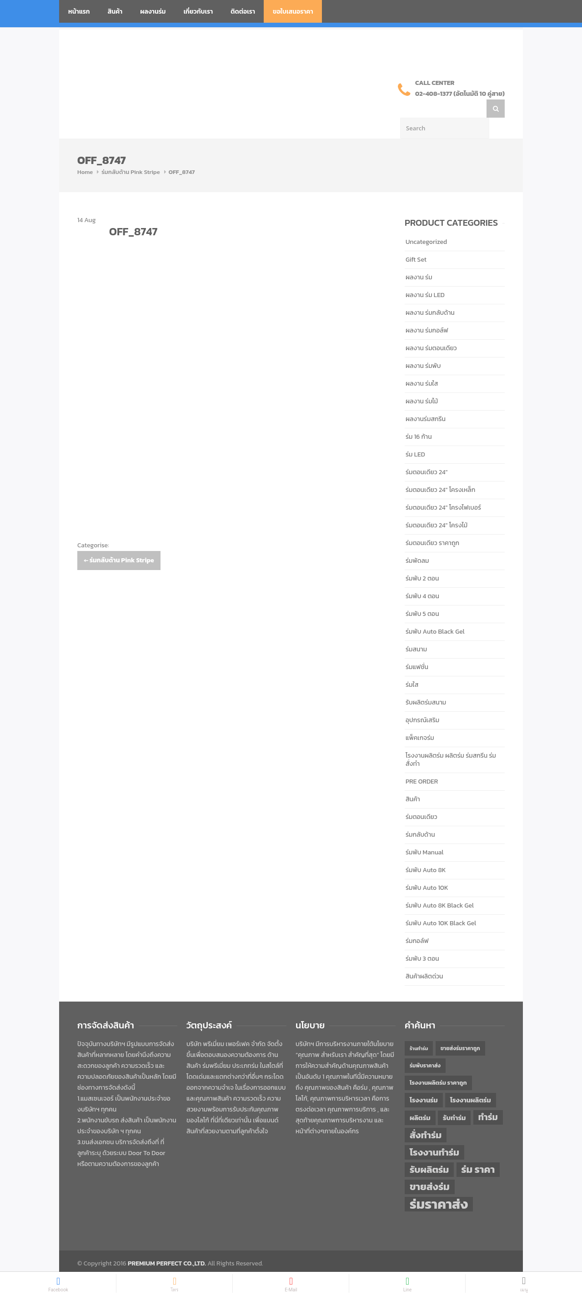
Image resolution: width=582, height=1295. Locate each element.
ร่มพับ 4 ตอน (422, 578)
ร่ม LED (415, 436)
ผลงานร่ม (153, 11)
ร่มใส (412, 666)
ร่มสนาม (416, 631)
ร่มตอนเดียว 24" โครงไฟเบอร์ (443, 489)
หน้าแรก (79, 11)
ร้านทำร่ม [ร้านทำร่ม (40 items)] (419, 1030)
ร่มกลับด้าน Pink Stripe (130, 153)
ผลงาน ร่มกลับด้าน (430, 294)
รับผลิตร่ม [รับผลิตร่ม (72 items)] (429, 1151)
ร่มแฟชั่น (417, 649)
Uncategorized (426, 223)
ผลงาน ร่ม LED (425, 277)
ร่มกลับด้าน (420, 816)
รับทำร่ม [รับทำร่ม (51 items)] (454, 1099)
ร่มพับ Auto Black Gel (435, 613)
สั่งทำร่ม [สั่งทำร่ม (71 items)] (426, 1117)
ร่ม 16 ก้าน (419, 418)
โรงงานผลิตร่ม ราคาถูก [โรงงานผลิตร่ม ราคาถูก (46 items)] (438, 1064)
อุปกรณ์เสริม (422, 702)
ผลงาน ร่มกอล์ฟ (427, 312)
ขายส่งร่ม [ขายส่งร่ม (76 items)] (430, 1168)
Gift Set (416, 241)
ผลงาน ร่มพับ (423, 347)
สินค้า (115, 11)
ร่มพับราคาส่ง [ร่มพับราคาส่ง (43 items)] (425, 1047)
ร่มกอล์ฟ (417, 923)
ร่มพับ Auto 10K (427, 869)
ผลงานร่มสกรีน (426, 401)
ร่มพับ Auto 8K (426, 852)
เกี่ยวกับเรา (198, 11)
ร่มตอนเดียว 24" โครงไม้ (436, 507)
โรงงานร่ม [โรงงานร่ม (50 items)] (424, 1082)
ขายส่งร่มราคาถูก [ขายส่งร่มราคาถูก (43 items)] (460, 1030)
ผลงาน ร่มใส (422, 365)
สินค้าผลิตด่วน (424, 958)
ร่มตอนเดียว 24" (426, 454)
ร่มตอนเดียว (421, 799)
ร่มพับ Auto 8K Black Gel (440, 887)
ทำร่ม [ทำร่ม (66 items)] (488, 1099)
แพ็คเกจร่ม (420, 719)
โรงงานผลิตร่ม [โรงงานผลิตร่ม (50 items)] (470, 1082)
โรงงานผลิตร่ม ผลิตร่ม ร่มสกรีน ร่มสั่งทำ (451, 741)
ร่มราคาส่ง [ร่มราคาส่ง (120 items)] (439, 1186)
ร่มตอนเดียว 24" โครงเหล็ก (440, 471)
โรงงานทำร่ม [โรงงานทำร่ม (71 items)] (434, 1134)
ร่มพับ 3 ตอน (422, 940)
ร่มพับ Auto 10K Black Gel (441, 905)
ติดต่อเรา (243, 11)
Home (85, 153)
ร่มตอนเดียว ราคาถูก (432, 525)
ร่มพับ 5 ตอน (422, 595)
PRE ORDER (422, 763)
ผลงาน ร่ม (419, 259)
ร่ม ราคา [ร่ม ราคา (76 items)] (478, 1151)
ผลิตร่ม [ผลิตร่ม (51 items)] (420, 1099)
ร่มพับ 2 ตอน (422, 560)
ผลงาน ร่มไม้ (422, 383)
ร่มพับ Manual (424, 834)
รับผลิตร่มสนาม (426, 684)
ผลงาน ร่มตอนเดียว (431, 330)
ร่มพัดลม (417, 542)
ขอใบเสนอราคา (293, 11)
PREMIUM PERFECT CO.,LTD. (167, 1245)
